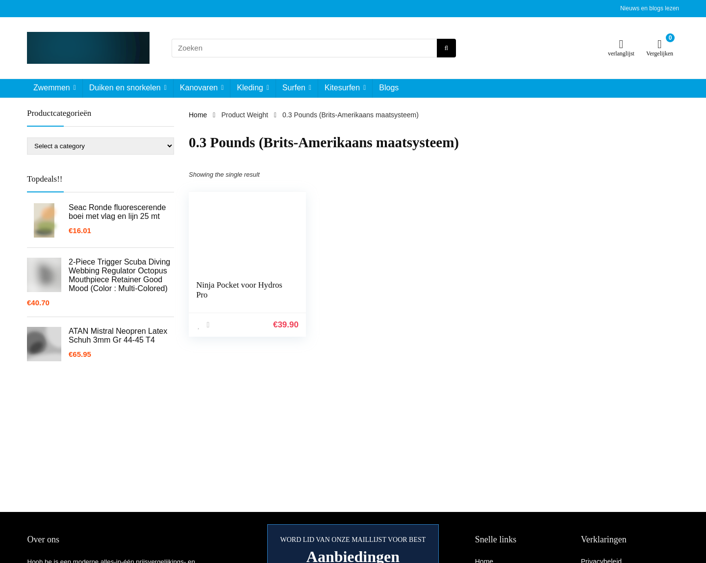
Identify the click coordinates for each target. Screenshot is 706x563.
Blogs (389, 87)
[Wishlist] (621, 44)
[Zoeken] (446, 48)
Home (198, 115)
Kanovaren (199, 87)
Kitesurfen (342, 87)
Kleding (250, 87)
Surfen (293, 87)
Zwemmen (51, 87)
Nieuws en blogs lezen (649, 8)
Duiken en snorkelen (125, 87)
